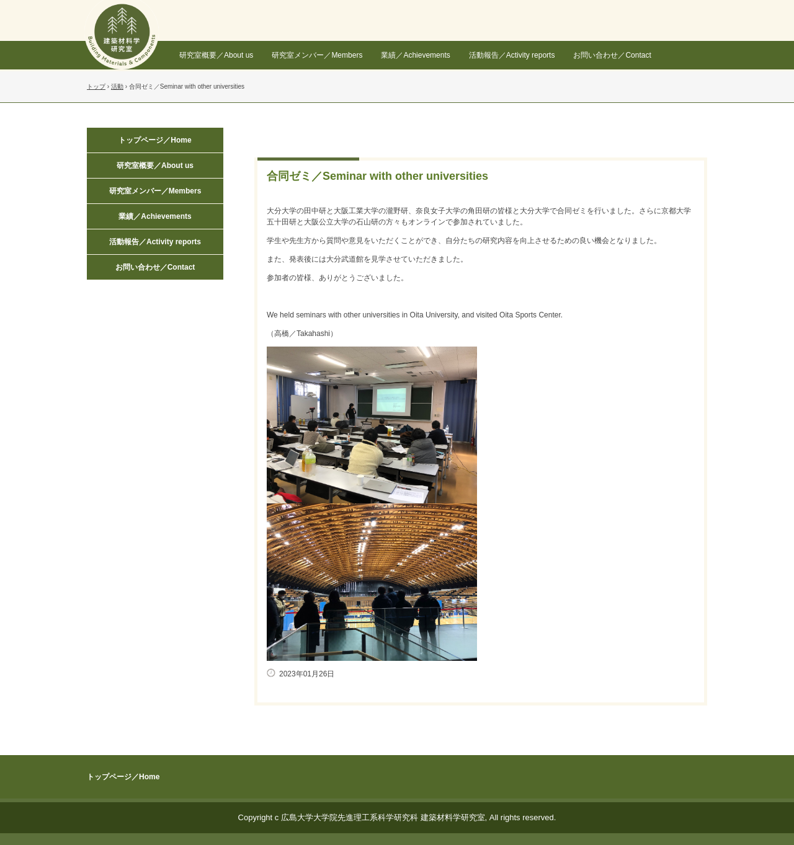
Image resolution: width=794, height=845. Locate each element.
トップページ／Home (154, 140)
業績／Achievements (415, 55)
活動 (117, 86)
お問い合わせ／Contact (612, 55)
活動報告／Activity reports (512, 55)
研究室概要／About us (216, 55)
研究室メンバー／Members (317, 55)
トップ (96, 86)
